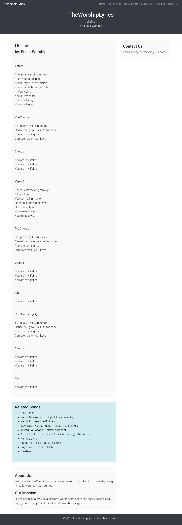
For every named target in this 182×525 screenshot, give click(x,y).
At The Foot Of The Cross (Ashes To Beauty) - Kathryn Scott (57, 434)
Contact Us (173, 4)
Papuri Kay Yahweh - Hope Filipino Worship (47, 417)
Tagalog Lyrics (131, 4)
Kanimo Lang (29, 438)
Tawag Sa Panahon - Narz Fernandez (43, 430)
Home (102, 4)
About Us (160, 4)
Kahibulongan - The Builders (38, 421)
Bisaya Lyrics (147, 4)
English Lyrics (114, 4)
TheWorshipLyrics (13, 4)
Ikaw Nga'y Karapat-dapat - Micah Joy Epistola (49, 425)
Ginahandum (29, 451)
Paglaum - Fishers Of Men (37, 447)
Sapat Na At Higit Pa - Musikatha (41, 443)
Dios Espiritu (28, 413)
